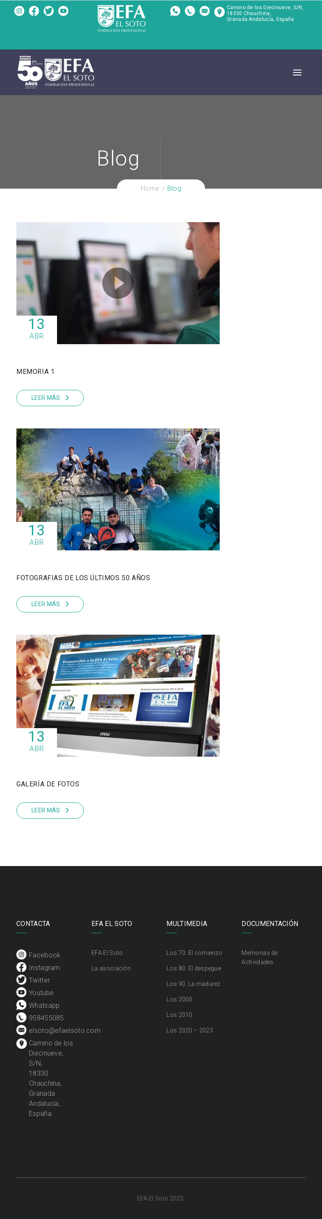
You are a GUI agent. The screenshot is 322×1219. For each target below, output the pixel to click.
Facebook (19, 14)
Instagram (34, 14)
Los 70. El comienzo (194, 952)
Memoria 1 (35, 372)
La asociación (111, 968)
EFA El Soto (107, 952)
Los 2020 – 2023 (189, 1030)
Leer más (45, 397)
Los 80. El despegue (193, 968)
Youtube (63, 14)
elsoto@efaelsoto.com (205, 14)
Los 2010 (179, 1015)
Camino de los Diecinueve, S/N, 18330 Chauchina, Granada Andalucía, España (265, 13)
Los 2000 (179, 999)
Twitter (49, 14)
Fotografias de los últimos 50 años (83, 578)
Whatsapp (175, 14)
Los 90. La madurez (193, 983)
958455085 (190, 14)
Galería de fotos (48, 784)
